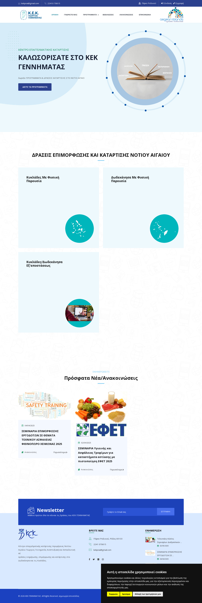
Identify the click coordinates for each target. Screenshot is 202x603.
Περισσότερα (59, 452)
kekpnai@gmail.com (30, 3)
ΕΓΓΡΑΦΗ (164, 512)
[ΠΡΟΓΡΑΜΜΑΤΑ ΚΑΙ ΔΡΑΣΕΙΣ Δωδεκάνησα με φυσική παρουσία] (143, 207)
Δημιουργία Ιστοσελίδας (75, 595)
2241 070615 (100, 544)
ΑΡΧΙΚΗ (55, 15)
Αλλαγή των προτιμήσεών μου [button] (148, 594)
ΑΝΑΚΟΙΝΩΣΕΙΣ (126, 15)
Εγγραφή (179, 3)
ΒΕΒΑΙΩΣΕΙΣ (108, 15)
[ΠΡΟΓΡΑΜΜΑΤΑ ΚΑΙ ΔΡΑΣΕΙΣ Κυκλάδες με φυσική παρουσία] (58, 207)
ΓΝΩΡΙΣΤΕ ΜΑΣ (71, 15)
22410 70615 (53, 3)
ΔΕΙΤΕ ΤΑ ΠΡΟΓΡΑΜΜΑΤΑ (35, 87)
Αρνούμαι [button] (126, 594)
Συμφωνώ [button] (113, 594)
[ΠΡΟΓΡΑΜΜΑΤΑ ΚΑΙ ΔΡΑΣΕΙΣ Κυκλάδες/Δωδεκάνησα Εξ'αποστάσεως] (58, 292)
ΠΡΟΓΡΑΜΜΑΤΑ (90, 15)
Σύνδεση (167, 3)
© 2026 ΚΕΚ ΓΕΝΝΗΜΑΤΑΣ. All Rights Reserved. (41, 595)
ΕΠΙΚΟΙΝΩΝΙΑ (144, 15)
